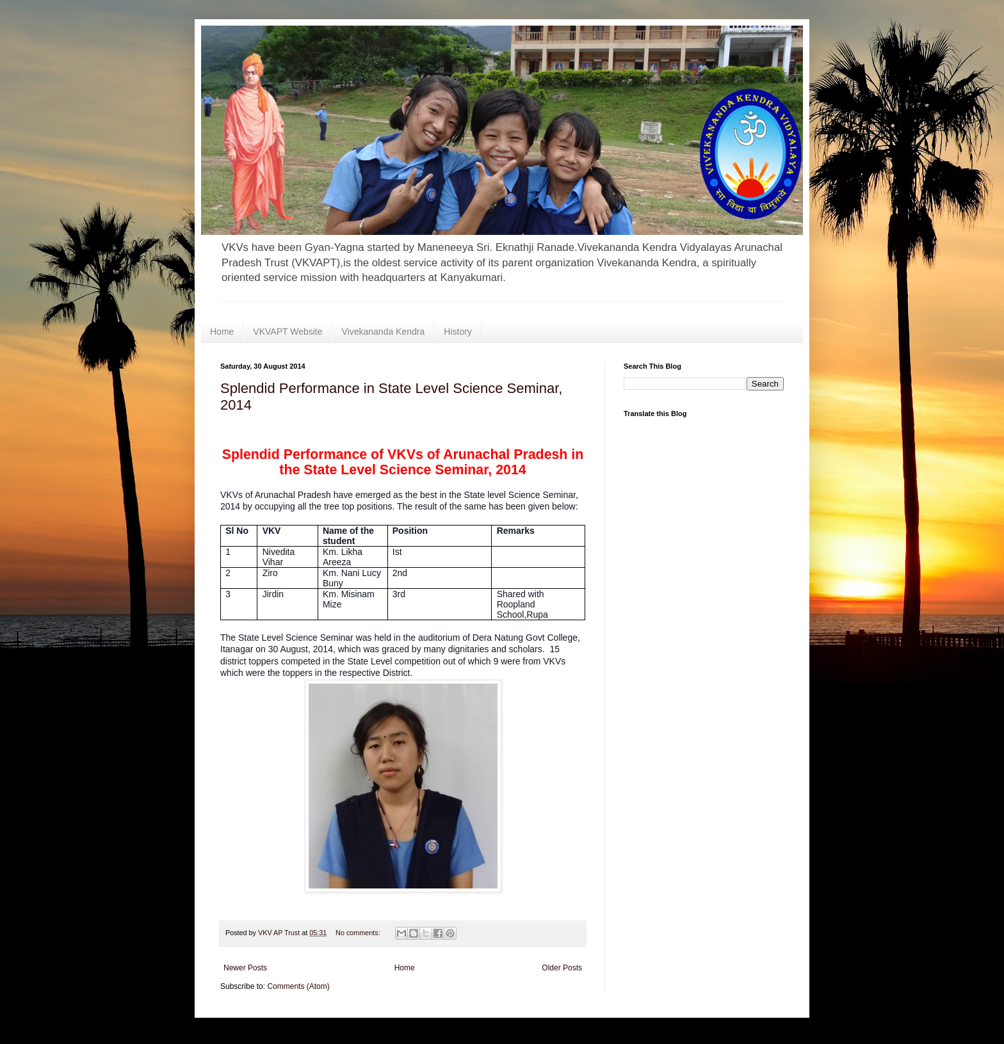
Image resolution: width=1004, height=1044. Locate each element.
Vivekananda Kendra (383, 331)
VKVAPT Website (287, 331)
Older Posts (562, 967)
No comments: (359, 932)
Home (222, 331)
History (458, 331)
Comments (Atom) (298, 986)
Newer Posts (245, 967)
